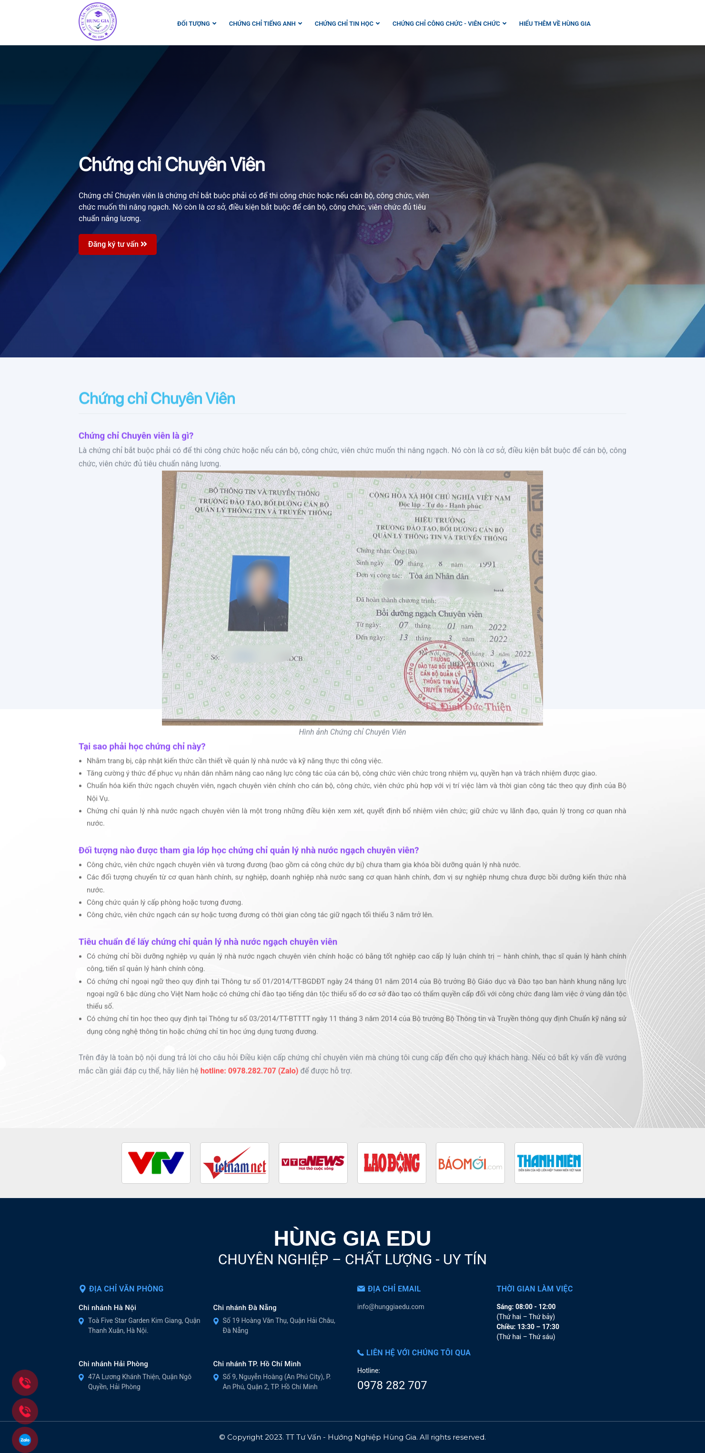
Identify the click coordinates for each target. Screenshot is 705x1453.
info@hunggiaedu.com (390, 1307)
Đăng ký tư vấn (117, 243)
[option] (352, 201)
